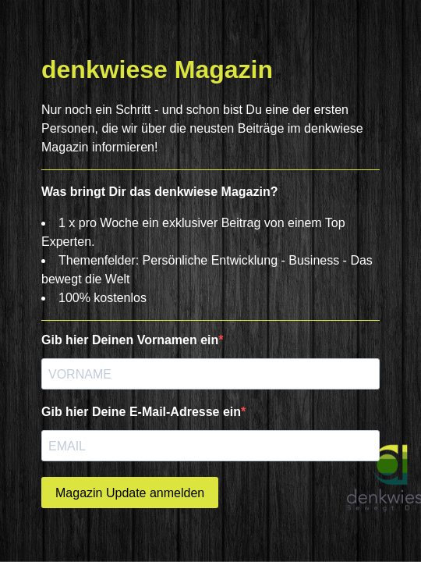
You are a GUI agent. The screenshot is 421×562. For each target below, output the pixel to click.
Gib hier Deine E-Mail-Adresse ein (141, 411)
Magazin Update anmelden (129, 493)
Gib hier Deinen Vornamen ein (129, 340)
